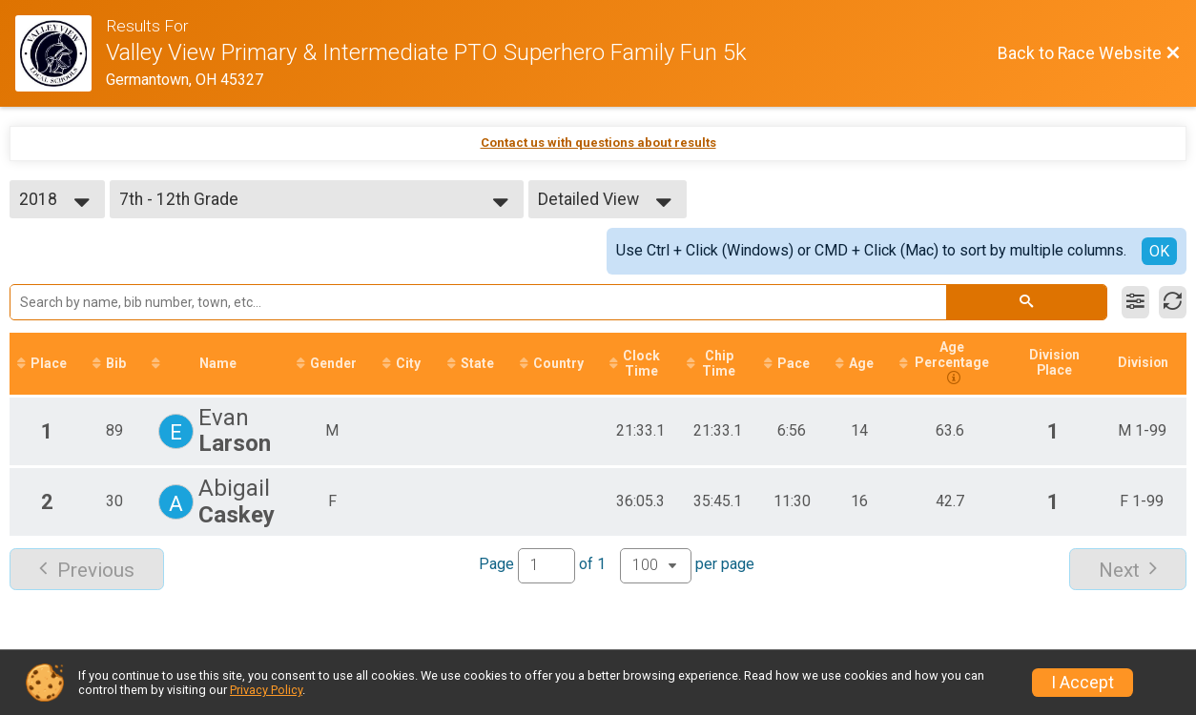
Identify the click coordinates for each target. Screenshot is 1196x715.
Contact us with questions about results (598, 142)
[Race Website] (60, 53)
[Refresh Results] (1172, 302)
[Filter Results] (1135, 302)
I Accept (1082, 682)
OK (1159, 251)
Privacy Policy (266, 690)
